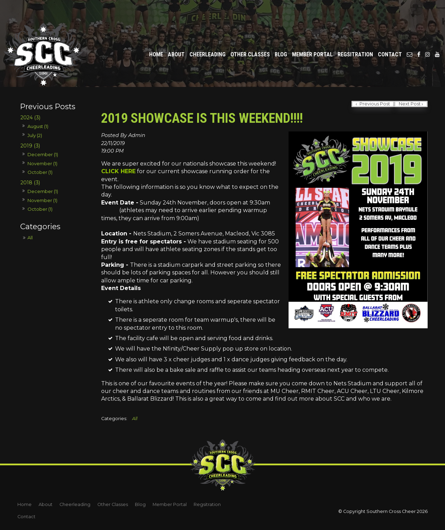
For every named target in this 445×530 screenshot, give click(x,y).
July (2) (34, 135)
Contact (390, 35)
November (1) (42, 163)
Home (156, 35)
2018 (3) (30, 182)
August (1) (37, 126)
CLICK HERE (118, 171)
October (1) (39, 172)
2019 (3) (30, 146)
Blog (281, 35)
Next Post (410, 103)
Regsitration (355, 35)
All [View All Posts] (30, 237)
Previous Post (374, 103)
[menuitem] (24, 504)
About (176, 35)
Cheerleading (207, 35)
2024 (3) (30, 117)
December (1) (42, 154)
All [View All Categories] (134, 418)
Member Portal (312, 35)
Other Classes (250, 35)
